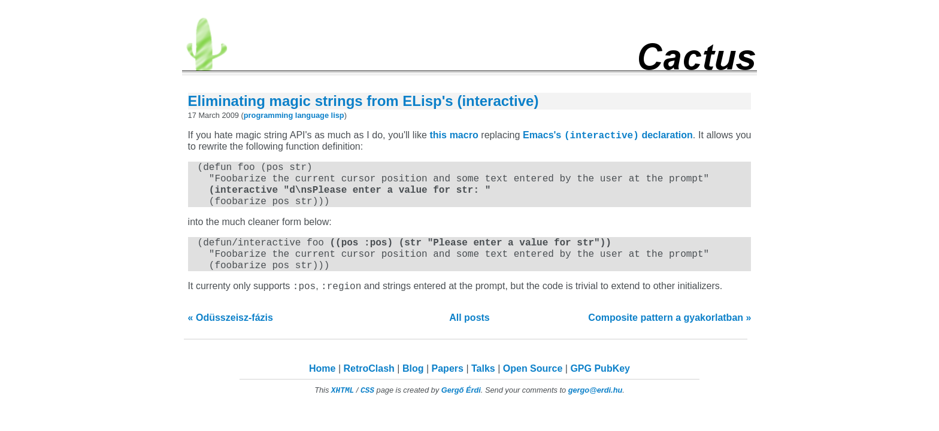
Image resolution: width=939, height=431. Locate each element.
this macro (454, 137)
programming (268, 115)
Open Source (533, 385)
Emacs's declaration (608, 137)
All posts (469, 334)
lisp (337, 115)
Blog (413, 385)
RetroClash (369, 385)
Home (322, 385)
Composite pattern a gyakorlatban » (669, 334)
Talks (483, 385)
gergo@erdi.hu (595, 406)
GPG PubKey (600, 385)
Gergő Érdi (461, 406)
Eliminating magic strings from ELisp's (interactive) (363, 101)
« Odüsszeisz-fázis (230, 334)
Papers (448, 385)
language (312, 115)
